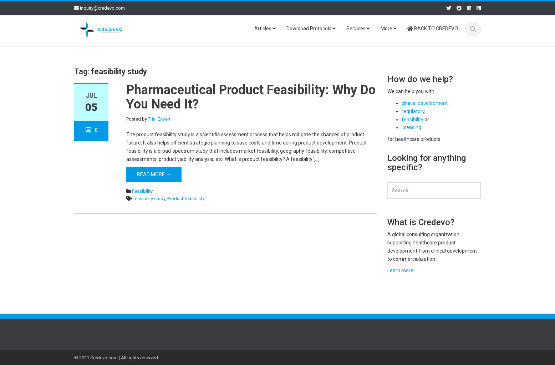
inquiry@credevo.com (102, 8)
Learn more (400, 270)
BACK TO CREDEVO (432, 28)
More (389, 28)
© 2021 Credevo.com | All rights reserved (116, 357)
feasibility (412, 119)
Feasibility (142, 191)
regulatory (413, 111)
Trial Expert (159, 119)
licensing (411, 127)
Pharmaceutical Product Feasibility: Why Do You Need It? (251, 97)
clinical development (425, 103)
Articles (265, 28)
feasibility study (149, 198)
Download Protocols (311, 28)
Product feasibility (185, 198)
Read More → (154, 174)
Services (358, 28)
